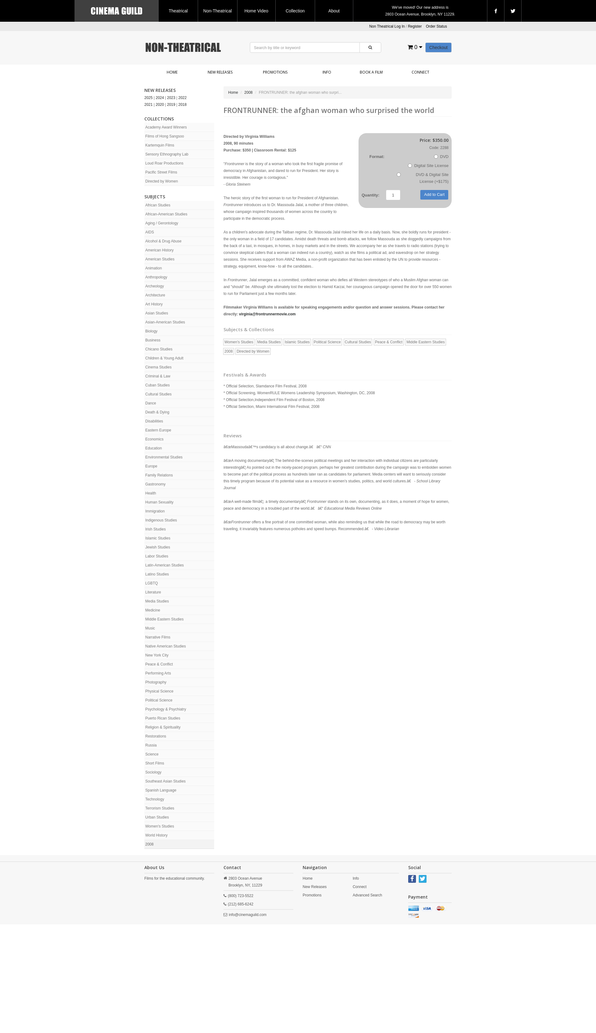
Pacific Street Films (161, 172)
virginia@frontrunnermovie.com (267, 314)
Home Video (256, 10)
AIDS (149, 232)
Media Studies (157, 601)
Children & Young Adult (164, 358)
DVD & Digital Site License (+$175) (423, 178)
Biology (151, 331)
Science (152, 754)
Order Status (436, 26)
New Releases (220, 72)
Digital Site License (428, 165)
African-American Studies (166, 214)
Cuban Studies (157, 385)
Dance (150, 403)
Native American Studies (165, 646)
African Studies (157, 205)
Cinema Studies (158, 367)
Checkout (438, 47)
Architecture (155, 295)
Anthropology (156, 277)
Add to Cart (434, 194)
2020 (160, 104)
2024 (160, 98)
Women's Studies (159, 826)
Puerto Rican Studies (162, 718)
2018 (182, 104)
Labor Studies (156, 556)
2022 (182, 98)
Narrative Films (157, 637)
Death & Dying (157, 412)
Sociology (153, 772)
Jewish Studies (157, 547)
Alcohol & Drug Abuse (163, 241)
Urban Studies (157, 817)
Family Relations (159, 475)
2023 (171, 98)
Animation (153, 268)
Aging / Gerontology (161, 223)
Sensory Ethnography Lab (166, 154)
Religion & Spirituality (162, 727)
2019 (171, 104)
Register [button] (415, 26)
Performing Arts (158, 673)
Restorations (155, 736)
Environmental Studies (164, 457)
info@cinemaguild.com (248, 915)
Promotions (275, 72)
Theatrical (178, 10)
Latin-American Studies (164, 565)
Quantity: (370, 195)
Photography (155, 682)
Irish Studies (155, 529)
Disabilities (154, 421)
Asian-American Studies (165, 322)
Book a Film (371, 72)
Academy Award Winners (166, 127)
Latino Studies (157, 574)
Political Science (158, 700)
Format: (376, 156)
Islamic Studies (157, 538)
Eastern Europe (158, 430)
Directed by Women (161, 181)
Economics (154, 439)
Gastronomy (155, 484)
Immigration (155, 511)
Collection (295, 10)
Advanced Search (367, 895)
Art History (154, 304)
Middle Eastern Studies (164, 619)
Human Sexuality (159, 502)
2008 (149, 844)
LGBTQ (151, 583)
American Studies (159, 259)
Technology (154, 799)
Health (150, 493)
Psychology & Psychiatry (165, 709)
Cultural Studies (158, 394)
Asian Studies (156, 313)
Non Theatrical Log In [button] (387, 26)
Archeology (154, 286)
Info (327, 72)
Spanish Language (160, 790)
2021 (148, 104)
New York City (157, 655)
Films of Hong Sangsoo (164, 136)
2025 (148, 98)
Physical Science (159, 691)
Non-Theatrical (217, 10)
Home (172, 72)
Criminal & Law (157, 376)
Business (152, 340)
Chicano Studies (158, 349)
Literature (153, 592)
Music (150, 628)
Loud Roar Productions (164, 163)
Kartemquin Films (159, 145)
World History (156, 835)
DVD (441, 156)
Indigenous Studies (161, 520)
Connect (420, 72)
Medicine (152, 610)
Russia (151, 745)
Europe (151, 466)
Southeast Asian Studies (165, 781)
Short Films (154, 763)
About (334, 10)
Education (153, 448)
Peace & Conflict (159, 664)
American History (159, 250)
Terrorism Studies (159, 808)
